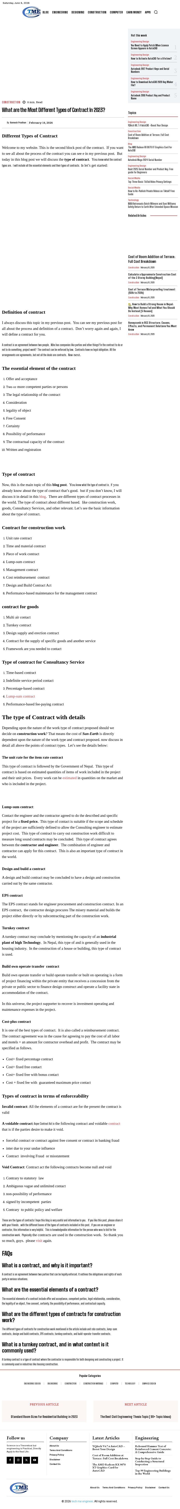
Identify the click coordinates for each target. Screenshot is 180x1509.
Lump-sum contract (20, 696)
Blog (130, 141)
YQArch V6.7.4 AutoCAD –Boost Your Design (107, 1447)
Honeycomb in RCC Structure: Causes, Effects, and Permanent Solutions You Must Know (151, 316)
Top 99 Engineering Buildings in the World (153, 1471)
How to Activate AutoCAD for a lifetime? (150, 57)
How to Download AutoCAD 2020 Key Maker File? (151, 82)
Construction (11, 102)
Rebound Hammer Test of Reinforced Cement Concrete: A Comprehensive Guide (153, 1448)
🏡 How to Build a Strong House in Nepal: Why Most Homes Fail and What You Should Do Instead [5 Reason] (152, 300)
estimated (70, 778)
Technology (133, 196)
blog (42, 496)
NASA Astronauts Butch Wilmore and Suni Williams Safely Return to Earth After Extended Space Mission (153, 201)
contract (114, 1123)
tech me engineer (82, 1499)
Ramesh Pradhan (18, 122)
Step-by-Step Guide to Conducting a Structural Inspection (148, 1460)
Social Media (134, 174)
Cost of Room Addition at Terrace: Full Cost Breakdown (148, 134)
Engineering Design (138, 41)
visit (39, 1241)
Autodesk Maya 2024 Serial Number (145, 156)
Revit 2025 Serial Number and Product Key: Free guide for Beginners (150, 167)
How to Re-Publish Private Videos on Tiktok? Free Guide (151, 189)
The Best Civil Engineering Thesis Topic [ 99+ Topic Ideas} (135, 1417)
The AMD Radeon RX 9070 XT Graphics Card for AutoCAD (109, 1465)
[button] (156, 12)
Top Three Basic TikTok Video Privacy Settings (150, 178)
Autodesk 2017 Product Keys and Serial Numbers (149, 69)
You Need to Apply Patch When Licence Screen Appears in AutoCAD (149, 46)
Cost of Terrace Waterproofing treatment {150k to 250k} (151, 285)
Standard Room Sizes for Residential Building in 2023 (44, 1417)
